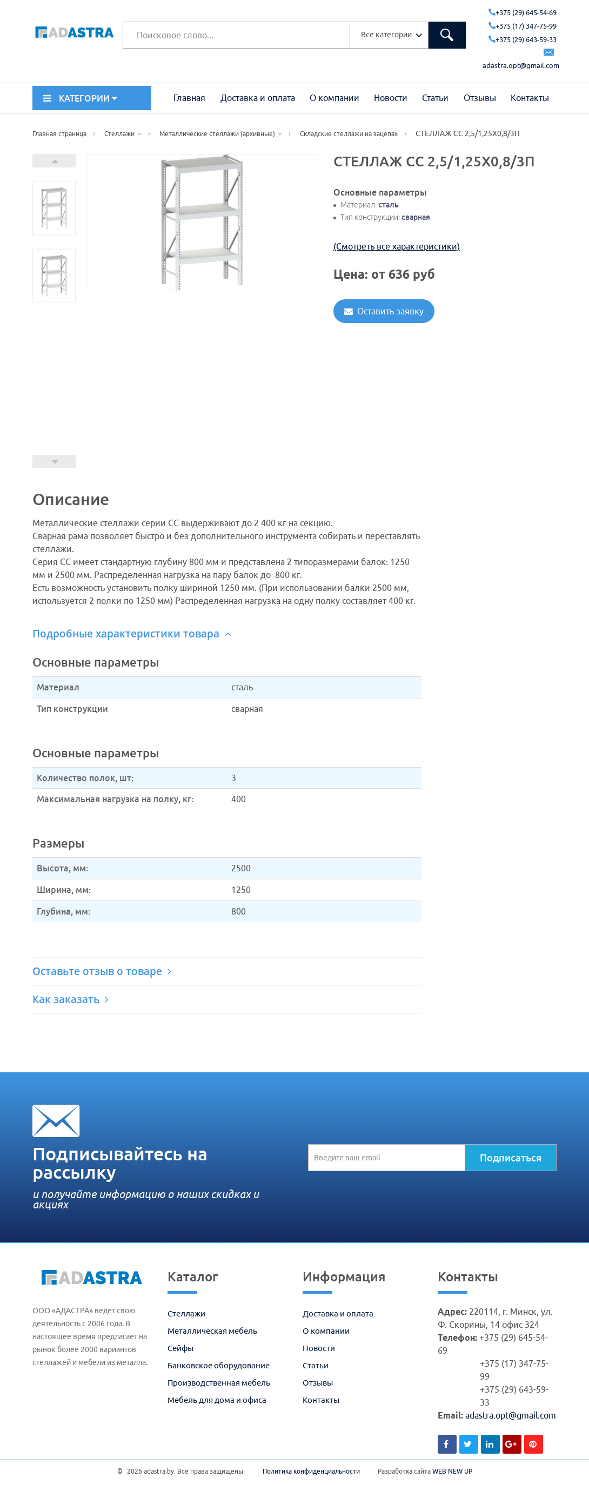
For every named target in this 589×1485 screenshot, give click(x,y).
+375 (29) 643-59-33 (522, 39)
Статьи (435, 98)
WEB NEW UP (452, 1471)
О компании (334, 98)
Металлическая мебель (212, 1330)
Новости (390, 98)
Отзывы (480, 98)
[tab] (226, 634)
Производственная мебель (219, 1382)
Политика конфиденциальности (311, 1471)
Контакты (530, 98)
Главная (189, 98)
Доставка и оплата (257, 98)
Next (54, 160)
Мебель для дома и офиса (217, 1400)
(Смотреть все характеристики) (396, 246)
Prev (54, 461)
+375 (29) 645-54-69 (522, 12)
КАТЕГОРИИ (80, 98)
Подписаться (510, 1157)
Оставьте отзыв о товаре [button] (101, 971)
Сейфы (180, 1348)
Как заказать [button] (70, 999)
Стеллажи (186, 1313)
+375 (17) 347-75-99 (522, 26)
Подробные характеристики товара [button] (131, 634)
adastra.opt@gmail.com (510, 1415)
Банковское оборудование (219, 1365)
